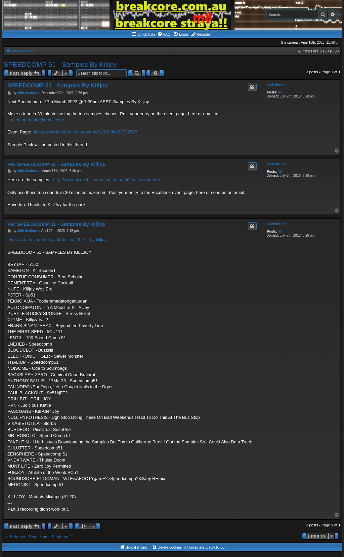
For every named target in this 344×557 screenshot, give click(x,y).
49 (280, 92)
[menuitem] (164, 34)
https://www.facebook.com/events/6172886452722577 (84, 131)
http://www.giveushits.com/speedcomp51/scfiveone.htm (106, 179)
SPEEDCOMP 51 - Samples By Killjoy (60, 64)
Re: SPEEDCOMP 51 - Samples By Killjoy (56, 164)
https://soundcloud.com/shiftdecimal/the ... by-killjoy (57, 239)
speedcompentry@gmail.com (35, 119)
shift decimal (277, 85)
